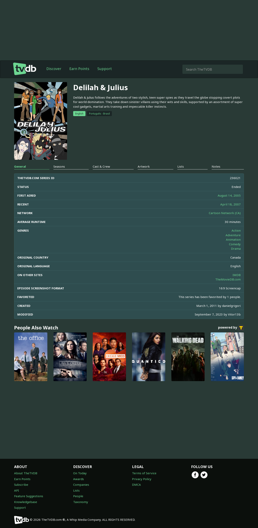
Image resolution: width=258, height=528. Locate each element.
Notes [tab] (216, 166)
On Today (80, 473)
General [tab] (20, 166)
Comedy (235, 244)
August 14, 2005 (229, 195)
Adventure (233, 235)
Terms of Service (144, 473)
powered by (231, 328)
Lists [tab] (180, 166)
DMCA (136, 485)
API (16, 490)
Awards (78, 479)
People (78, 496)
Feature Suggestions (28, 496)
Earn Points (79, 68)
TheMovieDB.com (228, 279)
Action (236, 230)
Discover (53, 68)
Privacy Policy (141, 479)
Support (104, 68)
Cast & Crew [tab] (101, 166)
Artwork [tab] (144, 166)
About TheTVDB (25, 473)
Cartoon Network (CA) (225, 213)
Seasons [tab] (59, 166)
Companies (81, 485)
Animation (233, 239)
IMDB (237, 275)
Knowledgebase (25, 502)
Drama (236, 248)
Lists (76, 490)
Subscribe (21, 485)
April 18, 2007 (230, 204)
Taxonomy (80, 502)
